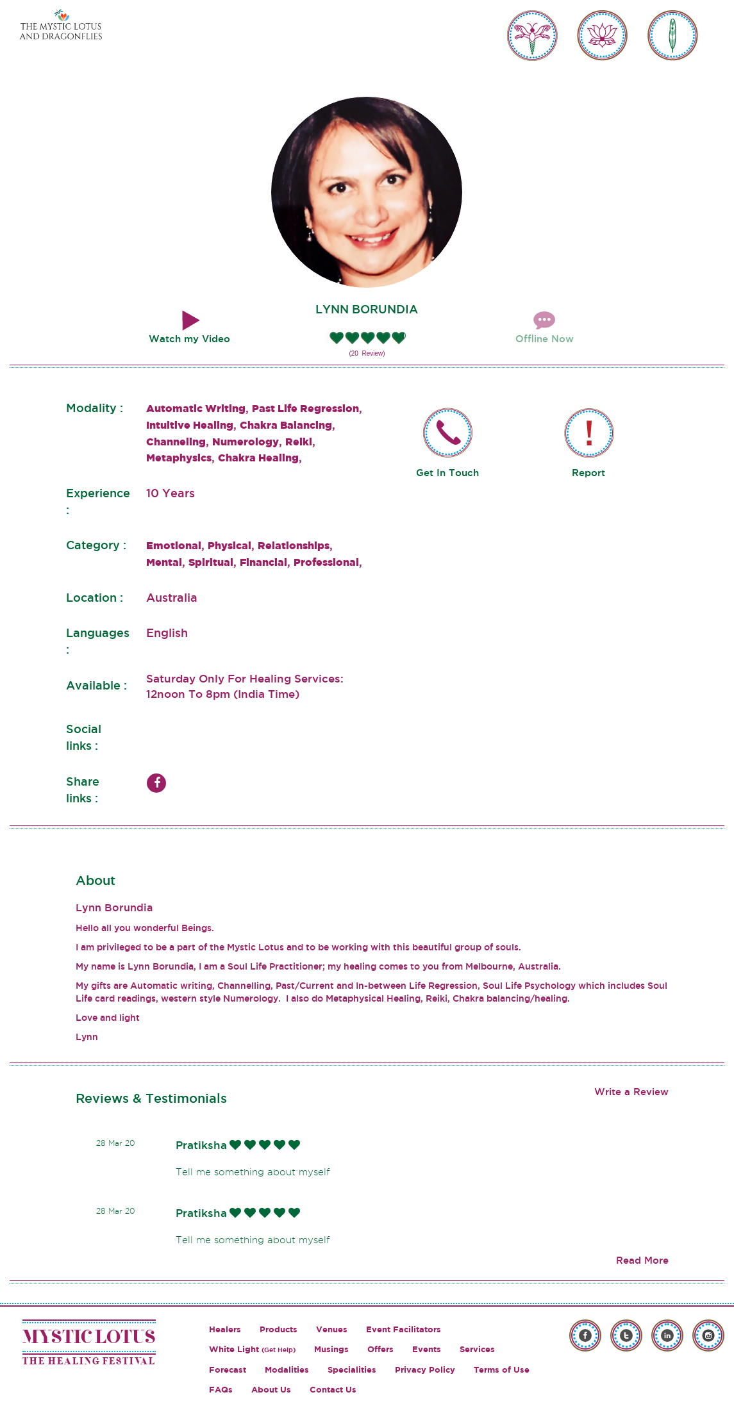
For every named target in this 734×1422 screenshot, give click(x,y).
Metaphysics (179, 457)
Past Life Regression (305, 408)
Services (477, 1349)
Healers (225, 1329)
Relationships (293, 545)
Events (426, 1349)
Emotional (173, 545)
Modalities (287, 1370)
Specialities (352, 1370)
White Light (252, 1349)
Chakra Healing (258, 457)
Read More (642, 1260)
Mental (164, 562)
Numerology (245, 441)
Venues (331, 1329)
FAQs (221, 1389)
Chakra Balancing (286, 425)
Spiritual (210, 562)
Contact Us (333, 1389)
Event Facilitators (403, 1329)
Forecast (227, 1370)
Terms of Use (502, 1370)
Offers (380, 1349)
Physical (229, 545)
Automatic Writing (196, 408)
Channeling (176, 441)
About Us (271, 1389)
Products (278, 1329)
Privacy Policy (425, 1370)
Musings (331, 1349)
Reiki (298, 441)
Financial (263, 562)
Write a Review (631, 1091)
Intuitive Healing (189, 425)
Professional (326, 562)
